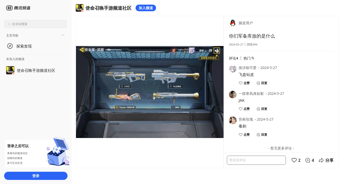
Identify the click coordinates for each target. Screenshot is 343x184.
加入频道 (146, 7)
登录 (35, 175)
